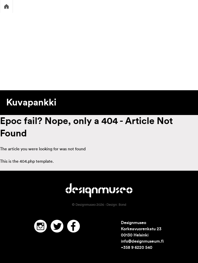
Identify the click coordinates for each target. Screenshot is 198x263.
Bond (122, 204)
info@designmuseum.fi (142, 241)
